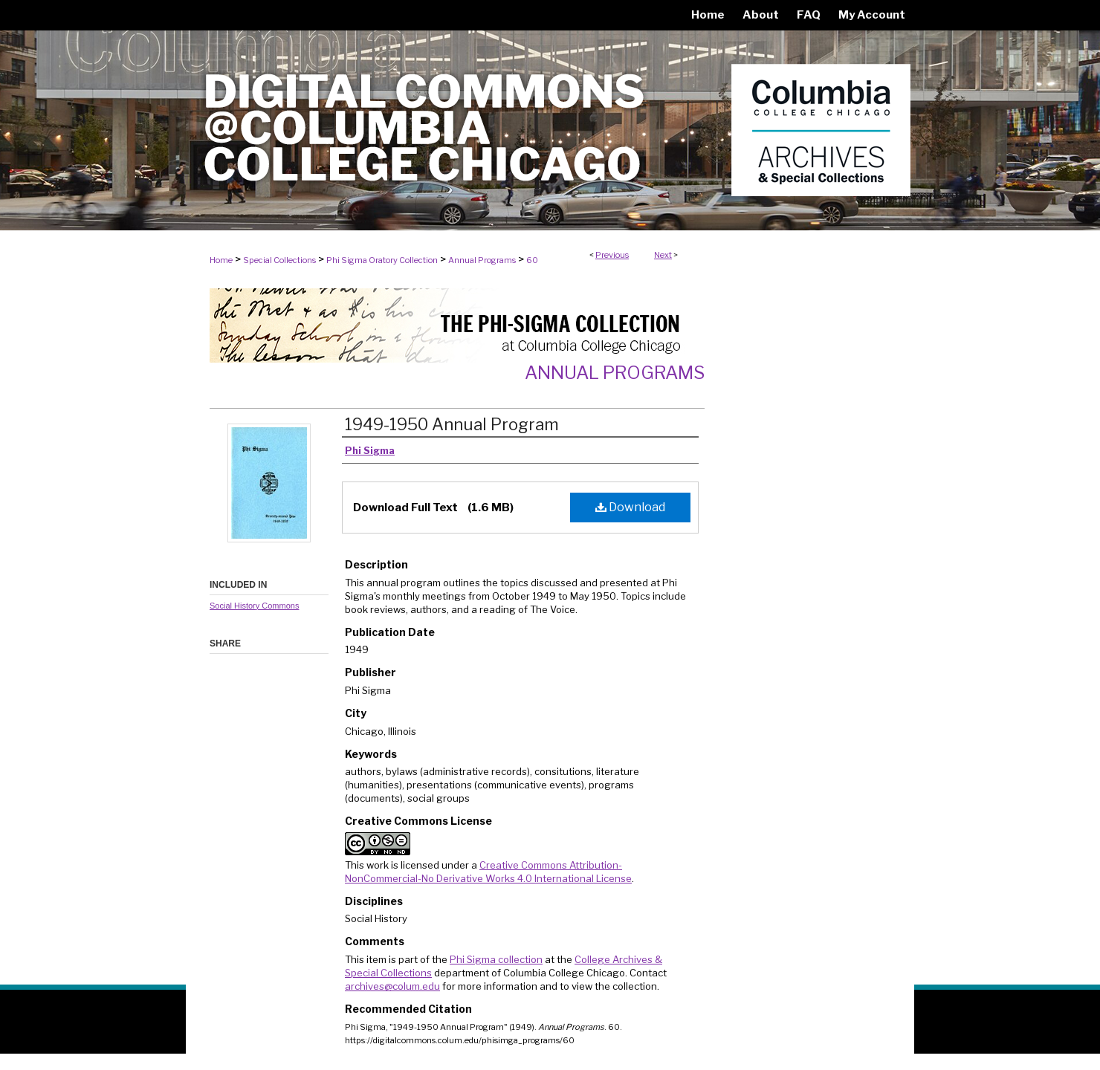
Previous (612, 255)
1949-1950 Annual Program (452, 424)
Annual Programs (482, 260)
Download (630, 507)
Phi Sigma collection (496, 959)
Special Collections (279, 260)
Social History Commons (254, 605)
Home (221, 260)
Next (663, 255)
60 (532, 260)
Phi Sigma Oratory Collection (382, 260)
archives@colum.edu (392, 986)
